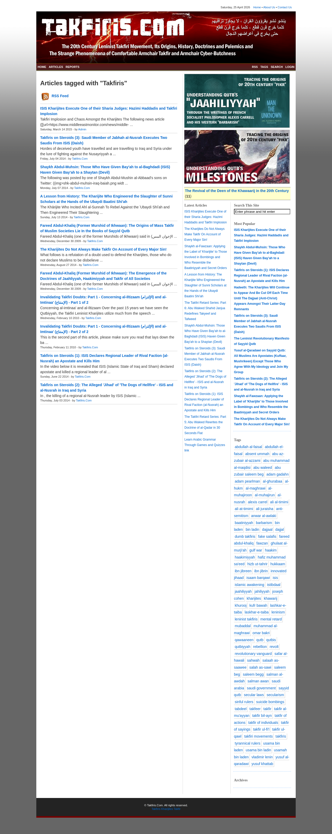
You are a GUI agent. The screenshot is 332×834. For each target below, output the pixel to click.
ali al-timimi (279, 502)
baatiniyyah (244, 523)
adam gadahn (277, 474)
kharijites (254, 598)
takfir (267, 709)
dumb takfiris (245, 536)
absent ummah (257, 454)
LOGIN (289, 66)
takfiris (280, 736)
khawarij (270, 598)
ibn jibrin (261, 571)
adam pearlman (247, 481)
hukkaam (277, 564)
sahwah (253, 660)
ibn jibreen (243, 571)
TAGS (264, 66)
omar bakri (261, 633)
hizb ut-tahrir (257, 564)
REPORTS (72, 66)
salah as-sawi (260, 667)
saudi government (261, 688)
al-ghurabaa (272, 481)
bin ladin (252, 529)
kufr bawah (258, 605)
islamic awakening (249, 585)
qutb (259, 640)
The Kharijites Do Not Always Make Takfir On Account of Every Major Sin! (103, 249)
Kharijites (167, 808)
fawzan (262, 543)
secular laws (254, 695)
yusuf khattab (262, 764)
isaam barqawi (258, 578)
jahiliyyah (261, 591)
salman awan (258, 681)
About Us (269, 7)
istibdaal (273, 585)
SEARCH (277, 66)
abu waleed (262, 467)
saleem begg (253, 674)
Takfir (177, 808)
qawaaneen (244, 640)
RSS (255, 66)
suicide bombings (270, 702)
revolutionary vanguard (253, 654)
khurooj (241, 605)
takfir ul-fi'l (261, 729)
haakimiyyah (245, 557)
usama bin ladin (258, 750)
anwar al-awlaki (263, 516)
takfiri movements (258, 736)
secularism (275, 695)
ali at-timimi (244, 509)
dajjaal (267, 529)
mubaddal (243, 626)
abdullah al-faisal (248, 447)
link (186, 450)
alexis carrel (257, 502)
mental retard (271, 619)
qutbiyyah (242, 647)
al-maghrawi (255, 488)
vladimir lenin (262, 757)
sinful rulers (244, 702)
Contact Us (285, 7)
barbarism (264, 523)
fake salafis (267, 536)
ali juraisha (264, 509)
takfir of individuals (263, 722)
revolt (274, 647)
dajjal (279, 529)
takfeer (255, 709)
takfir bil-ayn (262, 715)
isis (275, 578)
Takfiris (155, 808)
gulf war (255, 550)
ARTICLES (56, 66)
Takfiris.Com (80, 158)
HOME (42, 66)
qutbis (271, 640)
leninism (278, 612)
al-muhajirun (265, 495)
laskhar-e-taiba (257, 612)
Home (257, 7)
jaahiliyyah (243, 591)
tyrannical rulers (247, 743)
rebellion (260, 647)
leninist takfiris (246, 619)
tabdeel (241, 709)
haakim (270, 550)
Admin (82, 129)
